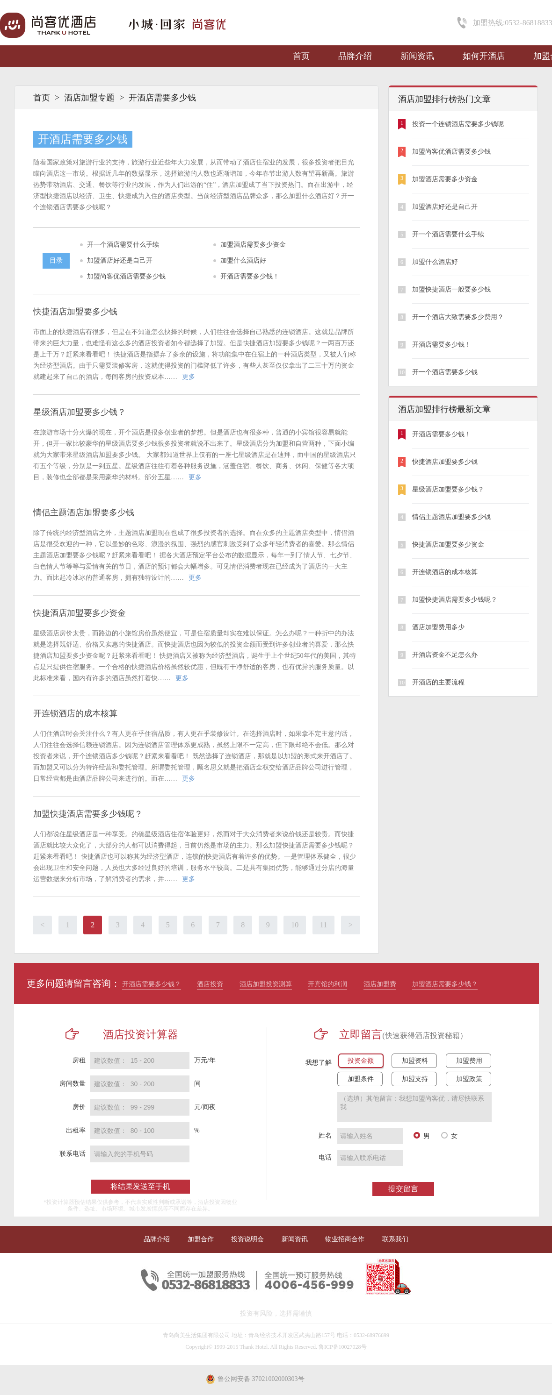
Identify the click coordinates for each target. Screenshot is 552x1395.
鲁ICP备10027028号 (343, 1347)
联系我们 (395, 1239)
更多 (188, 376)
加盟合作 (201, 1239)
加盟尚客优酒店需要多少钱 (126, 276)
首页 (301, 56)
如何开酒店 (484, 56)
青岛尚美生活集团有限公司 (196, 1335)
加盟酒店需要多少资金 (253, 244)
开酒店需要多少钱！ (249, 276)
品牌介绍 (355, 56)
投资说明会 (247, 1239)
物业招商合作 (344, 1239)
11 (323, 925)
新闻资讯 (417, 56)
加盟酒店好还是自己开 (120, 260)
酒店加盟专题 (89, 97)
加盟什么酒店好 (243, 260)
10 (294, 925)
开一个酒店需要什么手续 (123, 244)
